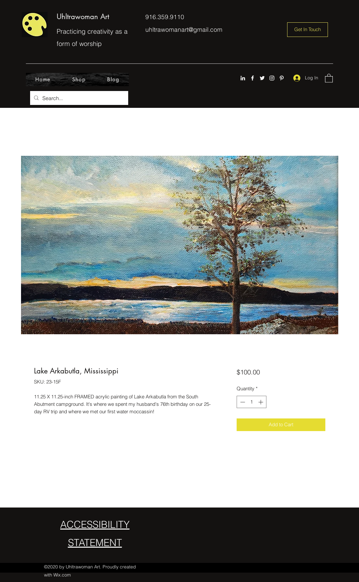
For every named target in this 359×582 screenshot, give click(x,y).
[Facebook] (252, 78)
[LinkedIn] (243, 78)
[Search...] (78, 98)
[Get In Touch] (307, 29)
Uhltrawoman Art (83, 16)
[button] (329, 78)
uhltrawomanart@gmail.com (183, 29)
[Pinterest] (281, 78)
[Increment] (261, 402)
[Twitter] (262, 78)
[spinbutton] (251, 402)
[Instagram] (272, 78)
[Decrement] (242, 402)
